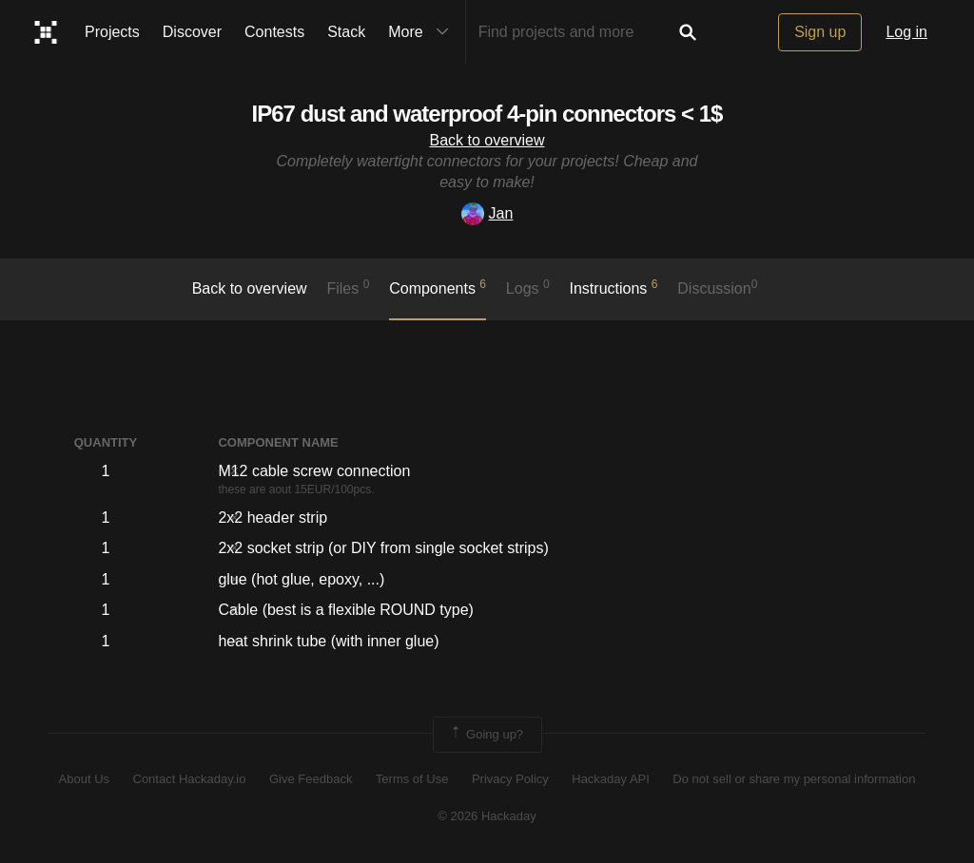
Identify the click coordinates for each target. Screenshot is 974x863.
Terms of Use (412, 779)
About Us (84, 779)
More (422, 32)
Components (437, 287)
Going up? (486, 734)
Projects (112, 32)
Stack (346, 32)
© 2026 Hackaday (487, 816)
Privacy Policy (510, 779)
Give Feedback (310, 779)
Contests (274, 32)
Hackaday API (611, 779)
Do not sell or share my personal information (793, 779)
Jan (487, 213)
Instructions (614, 287)
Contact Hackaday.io (189, 779)
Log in (906, 32)
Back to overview (487, 140)
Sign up (820, 32)
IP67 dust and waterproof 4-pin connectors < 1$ (487, 113)
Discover (192, 32)
